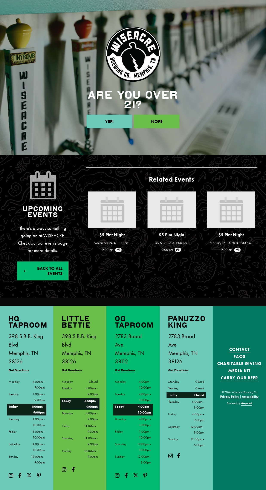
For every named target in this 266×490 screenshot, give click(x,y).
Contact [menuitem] (239, 349)
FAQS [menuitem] (239, 356)
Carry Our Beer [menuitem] (239, 378)
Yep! (109, 121)
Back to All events (50, 271)
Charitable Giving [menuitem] (239, 363)
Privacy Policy (229, 396)
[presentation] (112, 209)
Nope (156, 121)
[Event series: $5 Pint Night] (118, 250)
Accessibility (250, 396)
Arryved (246, 403)
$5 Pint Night (112, 235)
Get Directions (19, 370)
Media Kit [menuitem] (239, 370)
